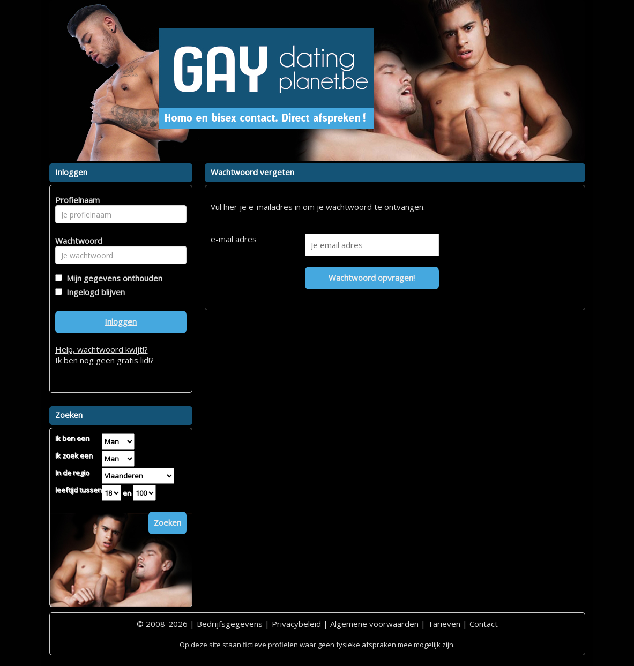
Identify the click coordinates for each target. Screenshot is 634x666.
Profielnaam (75, 199)
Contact (483, 623)
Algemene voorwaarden (374, 623)
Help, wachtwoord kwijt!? (101, 349)
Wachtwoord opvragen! (372, 277)
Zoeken (167, 522)
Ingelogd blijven (93, 292)
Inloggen (121, 321)
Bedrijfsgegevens (230, 623)
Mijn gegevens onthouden (112, 278)
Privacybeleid (296, 623)
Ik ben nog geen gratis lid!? (104, 360)
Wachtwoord (75, 240)
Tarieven (444, 623)
